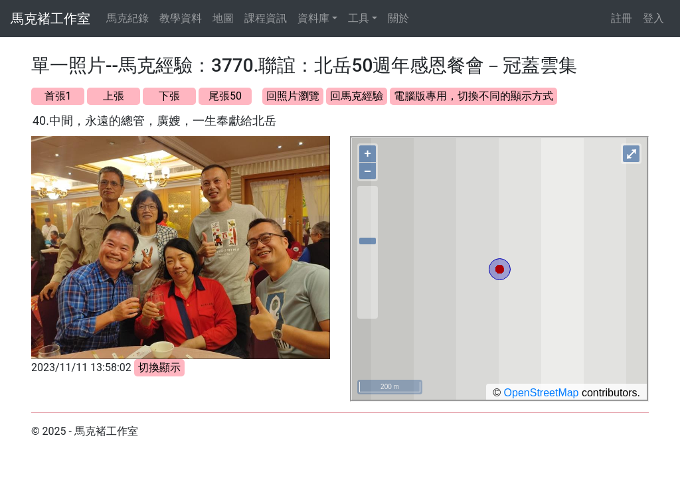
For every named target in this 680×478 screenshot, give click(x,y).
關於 (398, 18)
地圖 (223, 18)
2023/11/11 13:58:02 (81, 367)
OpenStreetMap (541, 392)
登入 (653, 18)
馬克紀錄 (127, 18)
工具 (358, 18)
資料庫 (313, 18)
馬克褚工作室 (50, 19)
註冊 (621, 18)
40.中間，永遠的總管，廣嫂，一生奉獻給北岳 (154, 120)
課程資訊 (265, 18)
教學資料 (180, 18)
